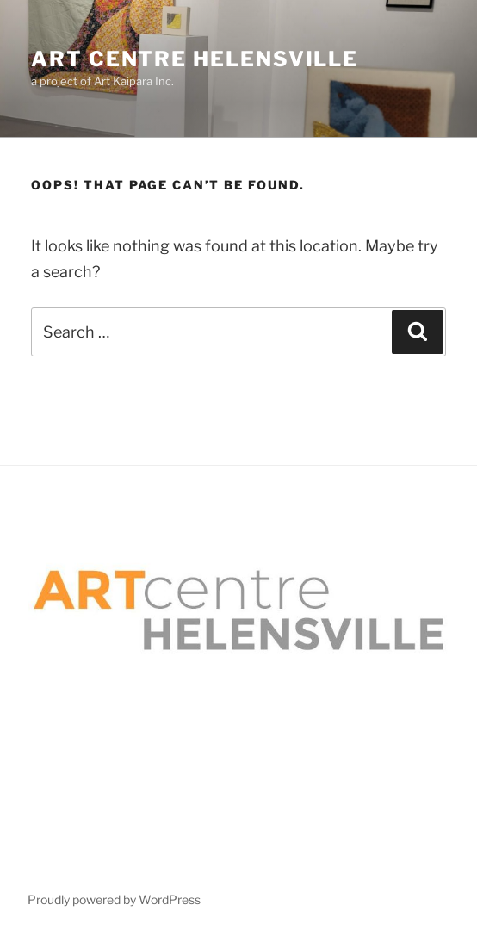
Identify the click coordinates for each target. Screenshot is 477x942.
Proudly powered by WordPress (114, 899)
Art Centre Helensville (194, 58)
